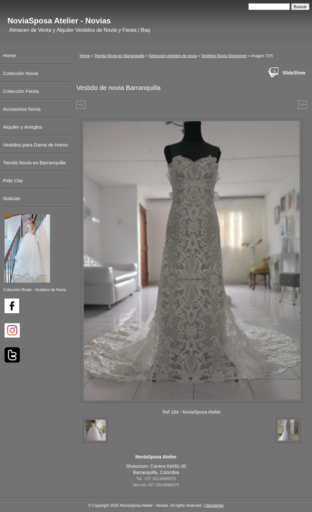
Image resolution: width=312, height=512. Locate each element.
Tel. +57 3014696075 (156, 478)
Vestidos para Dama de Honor (35, 144)
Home (85, 56)
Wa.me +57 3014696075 (156, 484)
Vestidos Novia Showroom (224, 56)
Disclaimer (214, 505)
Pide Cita (13, 180)
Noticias (11, 198)
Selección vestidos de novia (173, 56)
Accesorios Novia (22, 109)
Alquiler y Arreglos (22, 127)
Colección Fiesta (21, 91)
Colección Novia (20, 73)
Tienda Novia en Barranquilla (119, 56)
